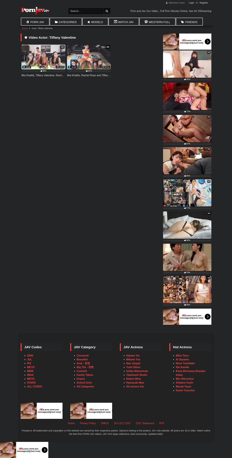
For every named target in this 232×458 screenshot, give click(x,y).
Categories (68, 22)
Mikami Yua (133, 359)
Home (25, 28)
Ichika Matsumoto (137, 371)
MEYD (30, 367)
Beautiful (82, 359)
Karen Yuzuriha (185, 390)
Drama (81, 378)
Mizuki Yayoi (183, 386)
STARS (31, 382)
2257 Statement (145, 423)
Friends (191, 22)
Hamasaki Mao (135, 382)
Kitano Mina (133, 378)
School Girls (84, 382)
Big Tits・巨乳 (85, 367)
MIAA (30, 375)
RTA (161, 423)
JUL (29, 359)
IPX (29, 363)
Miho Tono (182, 355)
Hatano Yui (133, 355)
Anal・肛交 (83, 363)
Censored (83, 355)
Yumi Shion (133, 367)
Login (191, 2)
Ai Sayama (182, 359)
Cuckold (82, 371)
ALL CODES (34, 386)
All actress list (135, 386)
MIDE (30, 371)
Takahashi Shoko (136, 375)
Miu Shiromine (184, 378)
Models (97, 22)
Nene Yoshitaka (185, 363)
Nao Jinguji (133, 363)
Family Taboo (85, 375)
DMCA (105, 423)
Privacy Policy (88, 423)
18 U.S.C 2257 (122, 423)
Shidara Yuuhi (184, 382)
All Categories (85, 386)
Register (204, 2)
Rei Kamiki (182, 367)
